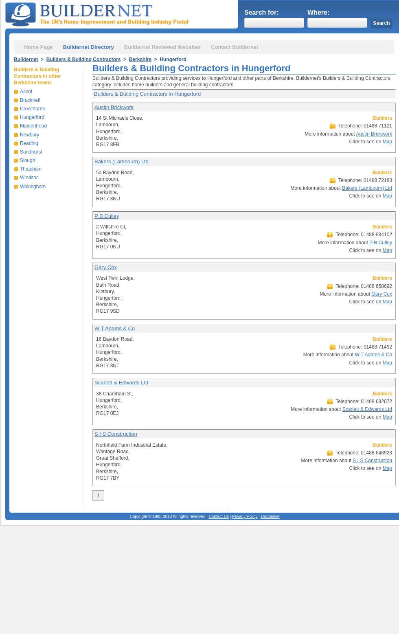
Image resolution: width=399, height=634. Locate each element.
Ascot (26, 91)
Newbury (29, 135)
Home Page (38, 47)
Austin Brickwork (114, 107)
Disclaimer (270, 516)
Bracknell (30, 100)
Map (387, 142)
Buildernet (26, 59)
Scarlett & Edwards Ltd (121, 383)
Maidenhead (33, 126)
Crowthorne (32, 109)
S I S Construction (115, 434)
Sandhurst (31, 152)
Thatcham (31, 169)
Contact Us (219, 516)
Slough (27, 160)
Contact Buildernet (234, 47)
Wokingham (33, 186)
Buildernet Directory (88, 47)
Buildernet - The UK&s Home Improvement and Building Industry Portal (98, 13)
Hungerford (32, 117)
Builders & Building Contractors (83, 59)
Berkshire (140, 59)
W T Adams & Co (114, 328)
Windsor (29, 177)
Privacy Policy (244, 516)
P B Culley (106, 216)
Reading (29, 143)
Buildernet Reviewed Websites (162, 47)
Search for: (261, 12)
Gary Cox (105, 267)
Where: (318, 12)
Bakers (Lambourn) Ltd (121, 161)
